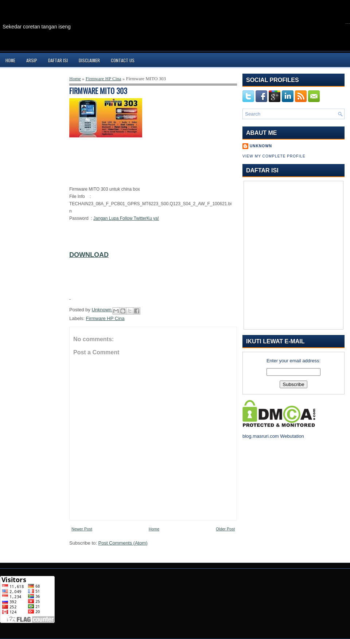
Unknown (102, 309)
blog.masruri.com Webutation (273, 436)
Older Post (225, 529)
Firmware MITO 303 (98, 90)
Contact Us (123, 60)
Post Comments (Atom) (123, 543)
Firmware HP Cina (103, 78)
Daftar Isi (58, 60)
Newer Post (81, 529)
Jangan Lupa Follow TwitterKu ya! (126, 218)
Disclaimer (89, 60)
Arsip (31, 60)
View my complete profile (274, 156)
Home (10, 60)
